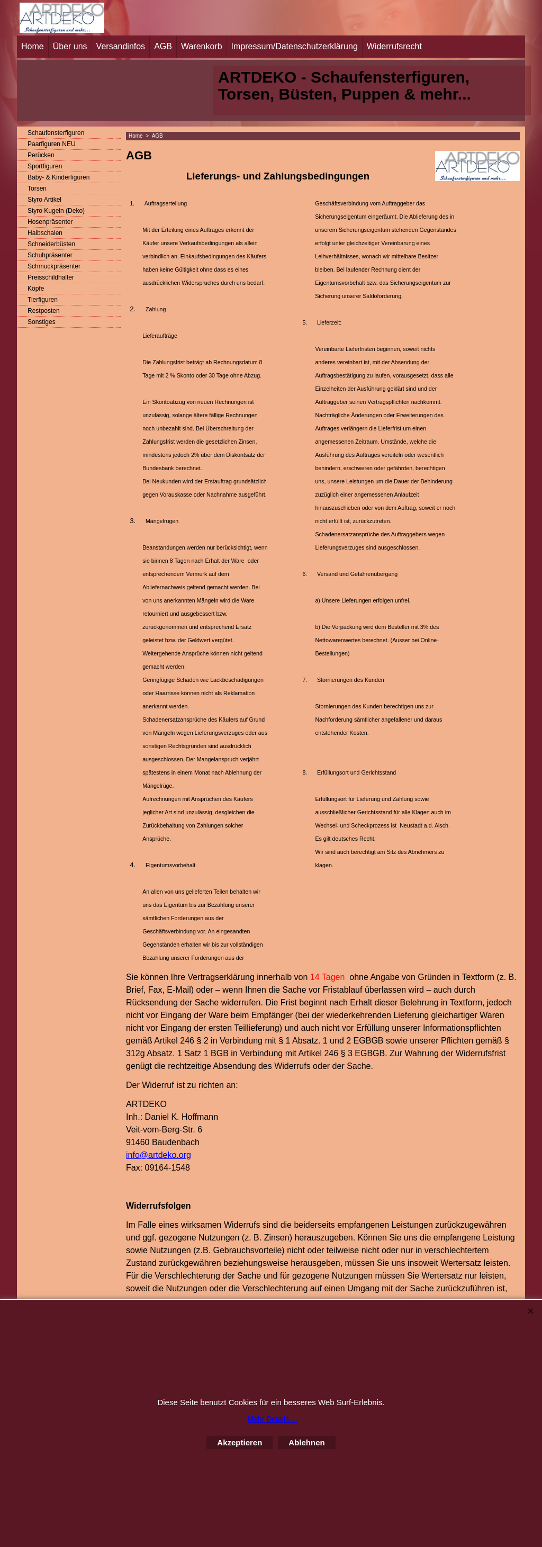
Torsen (37, 188)
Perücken (41, 155)
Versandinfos (121, 46)
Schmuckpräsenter (54, 266)
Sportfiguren (45, 166)
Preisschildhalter (51, 277)
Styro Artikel (44, 199)
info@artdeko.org (158, 1154)
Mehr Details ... (272, 1419)
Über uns (70, 46)
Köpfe (36, 288)
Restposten (44, 310)
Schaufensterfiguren (56, 133)
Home (32, 46)
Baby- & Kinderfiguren (58, 177)
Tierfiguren (43, 299)
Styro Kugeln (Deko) (56, 210)
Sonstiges (42, 322)
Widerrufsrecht (394, 46)
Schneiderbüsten (51, 244)
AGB (163, 46)
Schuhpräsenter (50, 255)
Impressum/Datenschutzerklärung (294, 46)
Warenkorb (201, 46)
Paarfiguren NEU (52, 144)
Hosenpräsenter (50, 222)
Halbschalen (45, 233)
